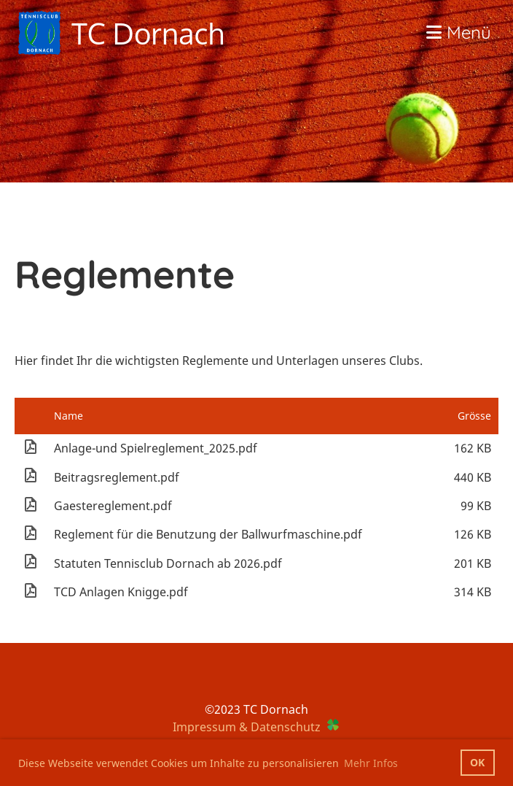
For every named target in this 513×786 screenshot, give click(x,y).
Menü (458, 32)
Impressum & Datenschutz (247, 727)
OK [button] (477, 762)
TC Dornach (147, 33)
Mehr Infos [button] (371, 763)
